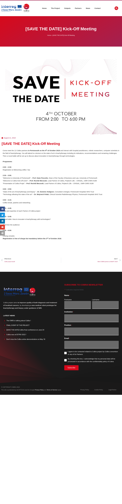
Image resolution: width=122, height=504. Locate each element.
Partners (78, 8)
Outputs (67, 8)
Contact (97, 8)
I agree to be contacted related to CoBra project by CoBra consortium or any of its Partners (93, 353)
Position (68, 325)
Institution (69, 312)
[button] (116, 8)
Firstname (68, 300)
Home (44, 8)
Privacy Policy (39, 390)
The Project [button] (55, 8)
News (88, 8)
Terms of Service (52, 390)
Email (67, 338)
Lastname (95, 300)
